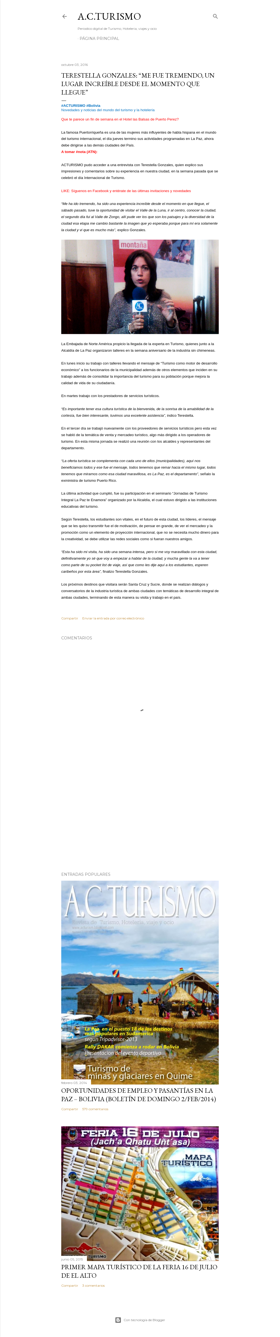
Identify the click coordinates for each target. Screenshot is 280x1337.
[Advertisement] (140, 820)
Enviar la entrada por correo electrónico (113, 618)
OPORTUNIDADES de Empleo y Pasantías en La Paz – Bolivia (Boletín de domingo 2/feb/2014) (138, 1094)
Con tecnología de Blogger (140, 1320)
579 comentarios (95, 1109)
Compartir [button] (69, 618)
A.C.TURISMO (109, 16)
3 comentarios (93, 1285)
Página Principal (99, 38)
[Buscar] (215, 15)
